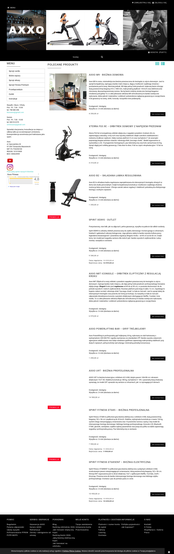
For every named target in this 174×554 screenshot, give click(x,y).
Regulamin (11, 524)
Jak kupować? (127, 527)
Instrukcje (13, 99)
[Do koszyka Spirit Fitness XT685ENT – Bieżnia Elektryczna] (157, 494)
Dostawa (102, 535)
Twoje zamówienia (84, 524)
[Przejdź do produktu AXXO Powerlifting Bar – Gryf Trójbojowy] (67, 330)
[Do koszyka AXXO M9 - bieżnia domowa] (157, 114)
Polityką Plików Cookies (72, 551)
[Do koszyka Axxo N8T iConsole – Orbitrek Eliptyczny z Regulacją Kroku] (157, 317)
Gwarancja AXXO (37, 524)
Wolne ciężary (14, 76)
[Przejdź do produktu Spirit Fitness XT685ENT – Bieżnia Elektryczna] (67, 463)
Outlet (11, 94)
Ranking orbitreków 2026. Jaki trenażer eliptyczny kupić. (64, 530)
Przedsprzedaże (15, 89)
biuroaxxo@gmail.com (15, 112)
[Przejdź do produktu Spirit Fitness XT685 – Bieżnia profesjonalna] (67, 411)
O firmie (147, 527)
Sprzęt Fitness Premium (19, 85)
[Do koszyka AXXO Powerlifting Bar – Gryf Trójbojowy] (157, 358)
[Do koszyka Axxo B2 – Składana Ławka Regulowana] (157, 205)
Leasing (101, 532)
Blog (55, 524)
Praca (146, 532)
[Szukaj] (101, 57)
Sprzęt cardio (14, 71)
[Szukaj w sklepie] (85, 57)
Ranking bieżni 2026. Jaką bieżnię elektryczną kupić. (64, 538)
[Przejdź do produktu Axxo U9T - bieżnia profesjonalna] (67, 371)
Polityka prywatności (130, 524)
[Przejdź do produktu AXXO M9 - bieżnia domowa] (67, 92)
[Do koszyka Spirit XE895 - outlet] (157, 256)
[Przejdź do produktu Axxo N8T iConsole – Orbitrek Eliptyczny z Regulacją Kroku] (67, 274)
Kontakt (147, 524)
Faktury (101, 530)
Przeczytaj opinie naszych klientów (20, 172)
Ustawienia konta (83, 527)
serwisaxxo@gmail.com (16, 125)
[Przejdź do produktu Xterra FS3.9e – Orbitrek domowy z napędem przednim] (67, 143)
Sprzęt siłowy (14, 80)
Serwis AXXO (35, 527)
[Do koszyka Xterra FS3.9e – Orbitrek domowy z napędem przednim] (157, 163)
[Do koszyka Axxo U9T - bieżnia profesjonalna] (157, 398)
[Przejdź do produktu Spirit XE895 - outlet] (67, 220)
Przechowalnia (82, 530)
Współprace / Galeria (153, 530)
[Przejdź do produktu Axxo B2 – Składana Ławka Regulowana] (67, 192)
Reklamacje (35, 530)
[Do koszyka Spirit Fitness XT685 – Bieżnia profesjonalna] (157, 445)
